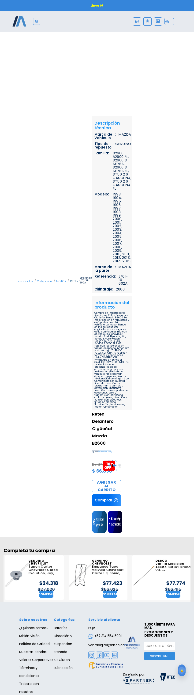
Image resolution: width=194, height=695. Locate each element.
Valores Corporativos (36, 659)
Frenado (60, 651)
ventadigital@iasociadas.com (112, 645)
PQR (91, 628)
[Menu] (36, 21)
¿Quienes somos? (33, 628)
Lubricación (63, 667)
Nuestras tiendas (33, 651)
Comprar (106, 486)
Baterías (60, 628)
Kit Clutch (62, 659)
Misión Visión (29, 636)
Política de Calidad (34, 644)
